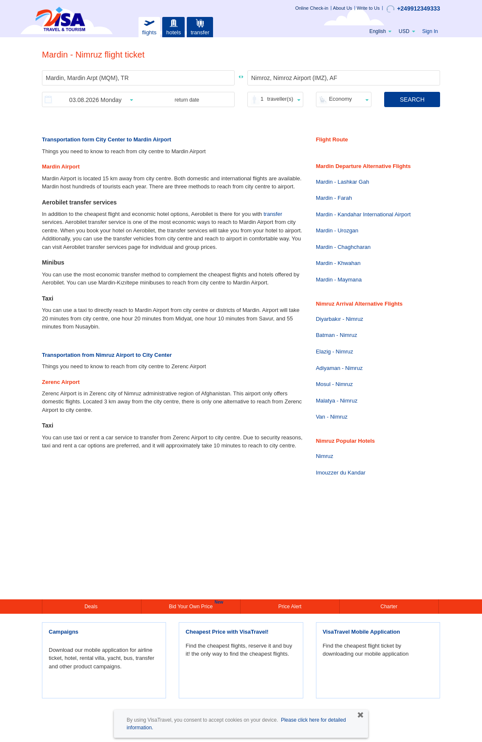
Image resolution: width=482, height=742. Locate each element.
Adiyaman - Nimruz (339, 368)
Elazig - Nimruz (334, 351)
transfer (200, 26)
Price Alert (290, 607)
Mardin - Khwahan (338, 263)
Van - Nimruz (332, 417)
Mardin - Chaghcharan (343, 247)
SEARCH (412, 99)
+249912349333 (413, 9)
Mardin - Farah (334, 198)
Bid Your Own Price (192, 606)
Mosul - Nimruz (334, 384)
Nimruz (324, 456)
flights (149, 26)
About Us (342, 8)
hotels (173, 26)
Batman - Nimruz (336, 335)
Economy (340, 99)
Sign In (430, 31)
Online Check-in (311, 8)
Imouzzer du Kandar (341, 472)
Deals (91, 607)
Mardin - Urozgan (337, 230)
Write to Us (368, 8)
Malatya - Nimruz (336, 400)
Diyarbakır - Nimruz (339, 319)
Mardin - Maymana (339, 279)
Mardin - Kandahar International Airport (363, 214)
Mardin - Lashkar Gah (342, 182)
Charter (388, 607)
